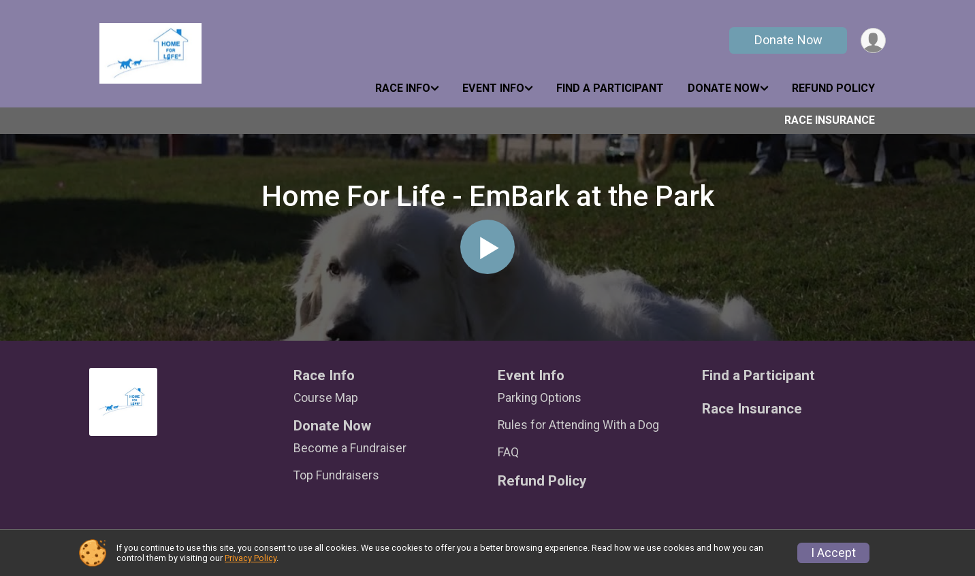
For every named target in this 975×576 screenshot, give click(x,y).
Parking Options (539, 398)
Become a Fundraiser (349, 448)
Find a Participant (610, 88)
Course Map (325, 398)
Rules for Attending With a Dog (578, 425)
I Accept (833, 553)
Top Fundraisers (336, 475)
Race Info (402, 88)
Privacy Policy (250, 558)
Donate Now (788, 40)
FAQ (508, 452)
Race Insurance (829, 120)
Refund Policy (833, 88)
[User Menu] (873, 40)
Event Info (493, 88)
